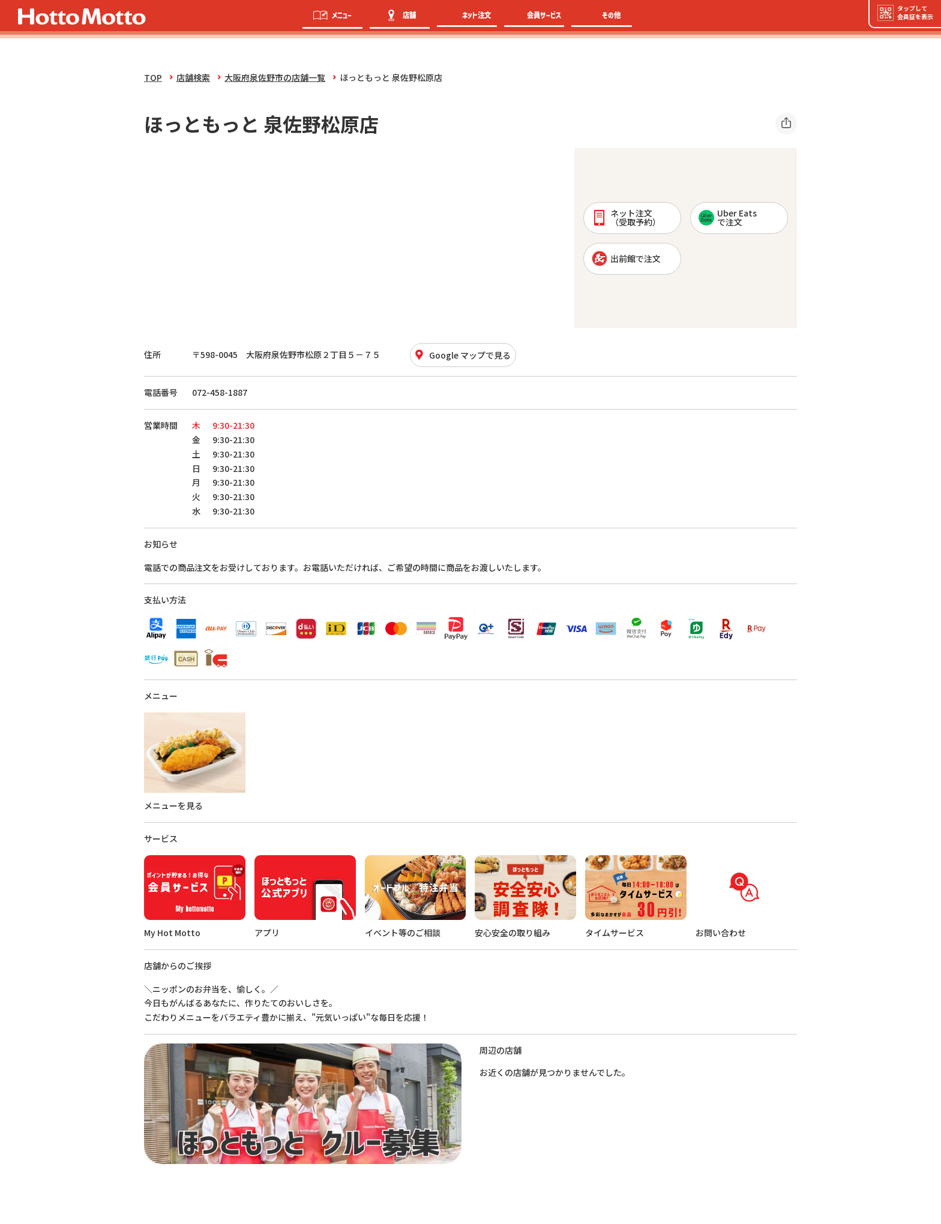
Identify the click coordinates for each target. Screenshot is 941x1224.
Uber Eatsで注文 (728, 217)
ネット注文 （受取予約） (626, 217)
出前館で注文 (626, 258)
